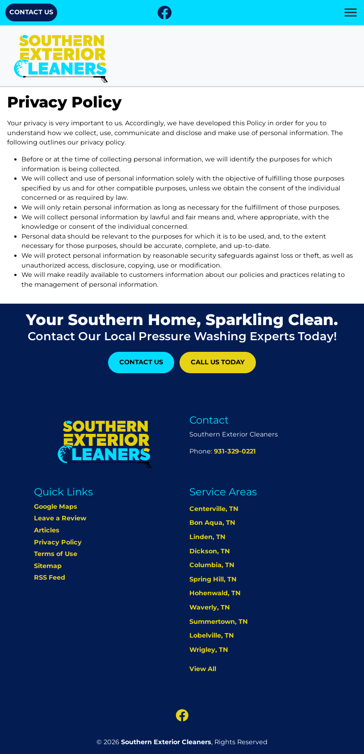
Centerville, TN (213, 509)
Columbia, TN (211, 565)
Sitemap (48, 566)
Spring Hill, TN (213, 579)
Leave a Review (60, 518)
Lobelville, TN (211, 635)
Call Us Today (218, 362)
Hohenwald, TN (215, 593)
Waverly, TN (209, 607)
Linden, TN (207, 537)
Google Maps (55, 507)
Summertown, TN (218, 622)
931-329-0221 (235, 451)
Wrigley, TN (208, 650)
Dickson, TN (209, 551)
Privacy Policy (58, 542)
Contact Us (31, 12)
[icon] (164, 15)
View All (202, 669)
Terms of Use (55, 554)
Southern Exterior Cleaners (166, 742)
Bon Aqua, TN (212, 523)
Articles (46, 530)
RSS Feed (49, 577)
